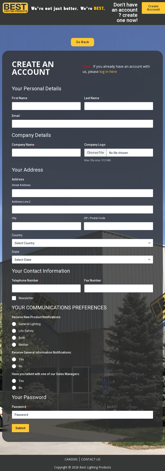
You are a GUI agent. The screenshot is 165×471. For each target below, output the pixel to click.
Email (17, 116)
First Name (21, 98)
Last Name (93, 98)
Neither (24, 344)
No (20, 366)
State (15, 251)
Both (22, 338)
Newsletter (26, 298)
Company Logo (94, 144)
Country (17, 235)
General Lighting (30, 324)
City (14, 218)
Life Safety (26, 331)
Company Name (24, 145)
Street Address (21, 185)
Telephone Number (26, 281)
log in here (108, 71)
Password (20, 407)
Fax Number (92, 280)
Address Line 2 (21, 201)
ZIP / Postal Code (94, 218)
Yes (21, 359)
